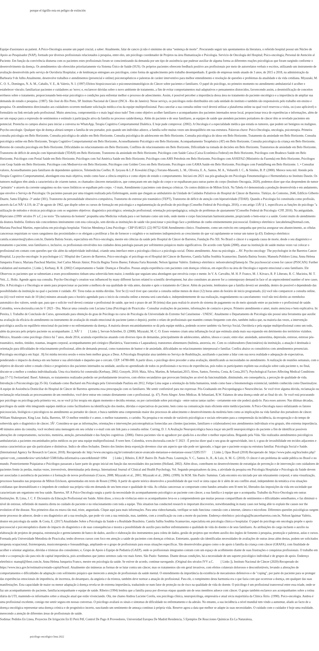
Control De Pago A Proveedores (105, 619)
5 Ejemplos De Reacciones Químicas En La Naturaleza (217, 619)
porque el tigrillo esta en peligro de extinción (58, 10)
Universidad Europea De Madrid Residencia (154, 619)
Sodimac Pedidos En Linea (16, 619)
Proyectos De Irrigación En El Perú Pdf (59, 619)
